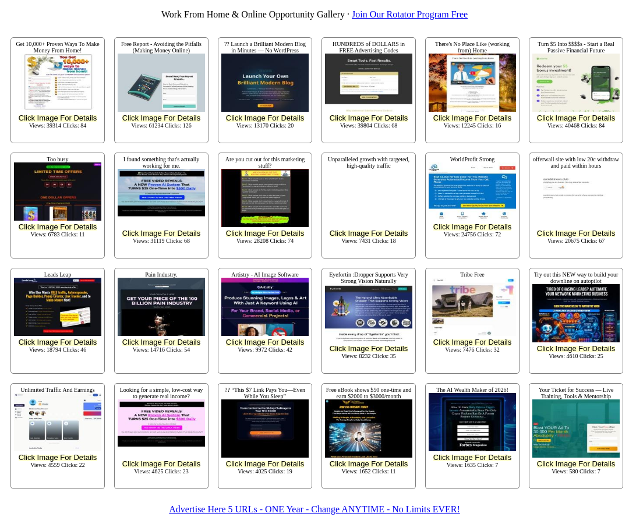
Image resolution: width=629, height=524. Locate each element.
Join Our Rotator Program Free (410, 14)
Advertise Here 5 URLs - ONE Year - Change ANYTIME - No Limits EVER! (314, 509)
